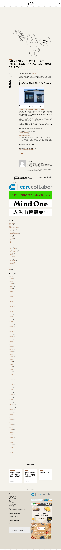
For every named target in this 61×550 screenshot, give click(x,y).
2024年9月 (11, 306)
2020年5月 (11, 422)
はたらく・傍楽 (13, 248)
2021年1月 (11, 402)
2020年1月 (11, 432)
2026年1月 (11, 283)
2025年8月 (11, 288)
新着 (10, 269)
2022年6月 (11, 369)
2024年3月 (11, 319)
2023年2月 (11, 349)
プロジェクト (12, 232)
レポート (10, 230)
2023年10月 (11, 329)
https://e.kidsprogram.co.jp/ (24, 129)
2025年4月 (11, 296)
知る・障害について (13, 502)
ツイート (10, 523)
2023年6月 (11, 339)
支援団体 (11, 236)
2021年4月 (11, 394)
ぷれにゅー (11, 497)
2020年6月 (11, 419)
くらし (11, 235)
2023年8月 (11, 334)
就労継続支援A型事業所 (13, 227)
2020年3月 (11, 427)
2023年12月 (11, 324)
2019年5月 (11, 452)
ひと (11, 242)
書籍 (10, 226)
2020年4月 (11, 424)
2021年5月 (11, 392)
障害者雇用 (12, 253)
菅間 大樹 (10, 74)
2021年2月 (11, 399)
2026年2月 (11, 281)
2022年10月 (11, 359)
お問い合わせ (11, 505)
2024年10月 (11, 303)
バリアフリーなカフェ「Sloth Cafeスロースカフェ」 (29, 109)
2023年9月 (11, 331)
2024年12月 (11, 298)
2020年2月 (11, 429)
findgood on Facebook (14, 513)
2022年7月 (11, 366)
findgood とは (11, 506)
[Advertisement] (30, 16)
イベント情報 (12, 262)
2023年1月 (11, 351)
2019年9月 (11, 442)
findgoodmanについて (14, 250)
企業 (11, 239)
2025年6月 (11, 293)
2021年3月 (11, 397)
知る (10, 501)
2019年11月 (11, 437)
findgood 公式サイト (13, 496)
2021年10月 (11, 379)
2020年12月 (11, 404)
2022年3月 (11, 376)
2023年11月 (11, 326)
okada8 (42, 109)
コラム (10, 247)
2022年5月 (11, 371)
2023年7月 (11, 336)
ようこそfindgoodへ (13, 251)
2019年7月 (11, 447)
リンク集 (10, 508)
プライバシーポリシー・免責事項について (17, 509)
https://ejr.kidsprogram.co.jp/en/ (24, 135)
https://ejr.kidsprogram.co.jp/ (24, 132)
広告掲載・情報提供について (14, 498)
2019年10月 (11, 439)
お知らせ (10, 224)
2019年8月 (11, 444)
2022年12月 (11, 354)
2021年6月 (11, 389)
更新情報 (11, 263)
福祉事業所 (12, 238)
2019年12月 (11, 434)
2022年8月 (11, 364)
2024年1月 (11, 321)
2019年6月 (11, 449)
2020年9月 (11, 412)
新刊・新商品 (11, 223)
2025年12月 (11, 286)
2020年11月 (11, 407)
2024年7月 (11, 311)
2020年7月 (11, 417)
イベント (11, 244)
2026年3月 (11, 278)
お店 (11, 241)
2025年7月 (11, 291)
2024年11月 (11, 301)
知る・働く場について (14, 504)
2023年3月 (11, 346)
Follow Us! (30, 489)
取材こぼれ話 (12, 256)
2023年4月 (11, 344)
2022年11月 (11, 356)
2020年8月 (11, 414)
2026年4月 (11, 276)
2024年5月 (11, 316)
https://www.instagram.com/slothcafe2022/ (26, 149)
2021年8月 (11, 384)
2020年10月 (11, 409)
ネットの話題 (12, 260)
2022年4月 (11, 374)
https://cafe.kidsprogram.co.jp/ (24, 145)
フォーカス (11, 268)
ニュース (10, 259)
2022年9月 (11, 361)
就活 (11, 254)
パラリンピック (12, 229)
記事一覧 (10, 500)
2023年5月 (11, 341)
